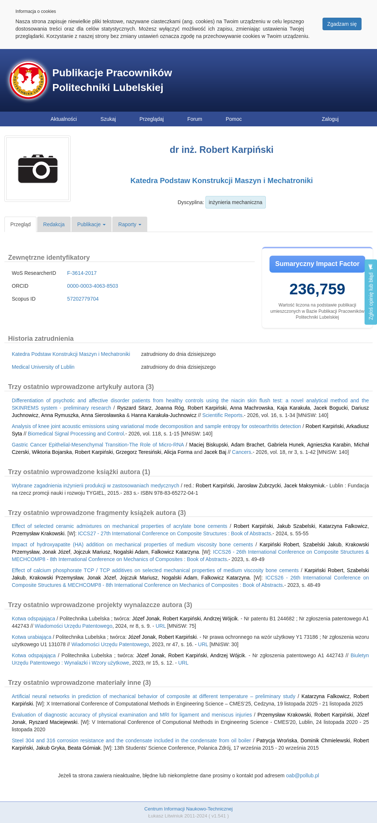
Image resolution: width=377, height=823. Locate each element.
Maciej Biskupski (208, 445)
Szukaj (108, 119)
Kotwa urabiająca (32, 637)
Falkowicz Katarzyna (175, 552)
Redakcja (53, 224)
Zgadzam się (342, 24)
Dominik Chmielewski (325, 740)
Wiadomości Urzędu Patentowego (73, 626)
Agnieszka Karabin (328, 445)
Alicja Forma (178, 452)
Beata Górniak (84, 748)
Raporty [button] (129, 224)
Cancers (241, 452)
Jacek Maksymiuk (304, 485)
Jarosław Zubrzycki (259, 485)
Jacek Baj (215, 452)
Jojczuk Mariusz (91, 552)
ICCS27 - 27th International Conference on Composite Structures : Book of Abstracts (174, 533)
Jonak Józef (56, 552)
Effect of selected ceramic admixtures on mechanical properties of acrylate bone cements (119, 526)
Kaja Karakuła (293, 408)
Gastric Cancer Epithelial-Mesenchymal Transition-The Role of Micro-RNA (98, 445)
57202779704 (83, 299)
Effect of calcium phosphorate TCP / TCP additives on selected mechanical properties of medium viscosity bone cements (155, 570)
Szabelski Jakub (322, 544)
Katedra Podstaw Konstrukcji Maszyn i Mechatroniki (221, 180)
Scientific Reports (222, 415)
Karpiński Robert (279, 544)
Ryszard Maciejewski (53, 722)
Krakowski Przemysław (56, 578)
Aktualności (63, 119)
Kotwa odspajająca (33, 618)
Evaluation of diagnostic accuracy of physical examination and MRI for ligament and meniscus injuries (132, 715)
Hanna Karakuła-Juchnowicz (164, 415)
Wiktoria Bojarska (52, 452)
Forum (194, 119)
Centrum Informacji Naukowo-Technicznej (188, 809)
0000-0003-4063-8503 (92, 286)
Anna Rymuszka (59, 415)
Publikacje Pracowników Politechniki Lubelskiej (112, 80)
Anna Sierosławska (103, 415)
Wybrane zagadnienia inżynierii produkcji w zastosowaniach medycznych (95, 485)
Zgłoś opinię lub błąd (371, 292)
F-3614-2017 (81, 273)
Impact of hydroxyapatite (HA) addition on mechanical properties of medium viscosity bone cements (132, 544)
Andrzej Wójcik (221, 618)
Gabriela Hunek (286, 445)
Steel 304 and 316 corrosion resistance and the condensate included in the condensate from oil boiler (131, 740)
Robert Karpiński (207, 408)
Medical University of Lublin (43, 367)
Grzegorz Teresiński (138, 452)
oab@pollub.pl (302, 775)
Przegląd (20, 224)
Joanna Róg (169, 408)
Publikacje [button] (91, 224)
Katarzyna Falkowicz (343, 526)
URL (161, 626)
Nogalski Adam (130, 552)
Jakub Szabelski (296, 526)
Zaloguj (330, 119)
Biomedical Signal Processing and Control (76, 434)
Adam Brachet (247, 445)
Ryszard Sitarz (134, 408)
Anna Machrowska (251, 408)
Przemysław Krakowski (38, 533)
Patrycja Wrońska (276, 740)
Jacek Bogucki (331, 408)
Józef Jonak (146, 618)
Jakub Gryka (50, 748)
